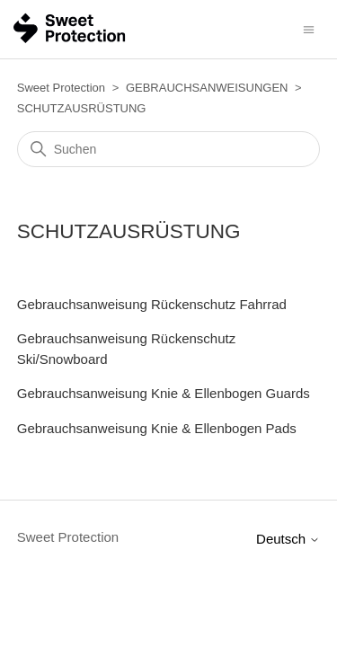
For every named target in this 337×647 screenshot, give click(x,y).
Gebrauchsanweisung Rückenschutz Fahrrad (152, 304)
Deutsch (288, 538)
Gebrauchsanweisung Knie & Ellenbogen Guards (163, 393)
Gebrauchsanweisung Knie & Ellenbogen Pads (157, 428)
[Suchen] (169, 149)
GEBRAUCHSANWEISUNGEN (207, 87)
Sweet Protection (61, 87)
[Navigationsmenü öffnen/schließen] (309, 28)
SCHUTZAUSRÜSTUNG (81, 108)
